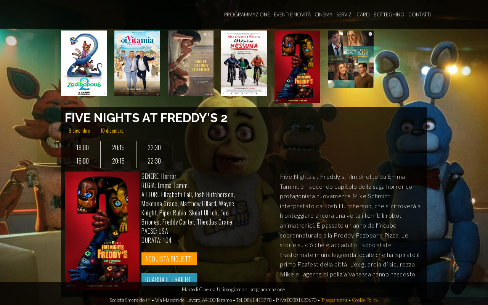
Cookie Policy (365, 300)
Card (363, 14)
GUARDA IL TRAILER (168, 279)
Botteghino (389, 14)
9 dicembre (79, 130)
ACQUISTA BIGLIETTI (169, 258)
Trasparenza (334, 300)
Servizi (344, 14)
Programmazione (247, 14)
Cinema (323, 14)
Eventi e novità (292, 14)
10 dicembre (112, 130)
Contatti (419, 14)
